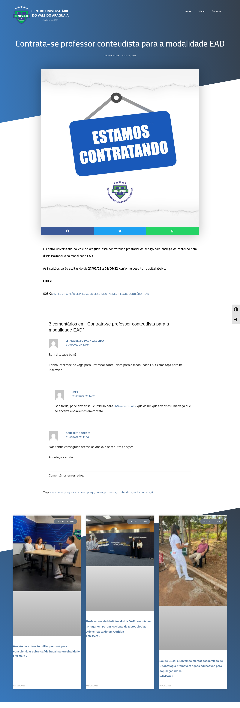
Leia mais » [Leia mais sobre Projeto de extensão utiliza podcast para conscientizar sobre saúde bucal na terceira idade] (20, 661)
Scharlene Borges (78, 433)
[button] (67, 231)
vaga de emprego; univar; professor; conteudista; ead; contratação (113, 492)
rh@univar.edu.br (126, 406)
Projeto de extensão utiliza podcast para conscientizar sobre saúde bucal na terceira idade (46, 651)
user (75, 392)
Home (188, 11)
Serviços (216, 11)
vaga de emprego (61, 492)
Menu (202, 11)
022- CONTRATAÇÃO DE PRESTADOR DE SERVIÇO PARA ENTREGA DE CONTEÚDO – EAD (114, 294)
